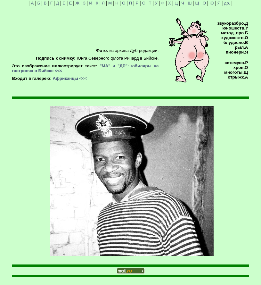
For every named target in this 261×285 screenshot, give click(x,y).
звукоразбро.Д (232, 23)
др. (227, 3)
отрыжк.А (238, 77)
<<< (58, 70)
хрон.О (240, 67)
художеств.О (234, 37)
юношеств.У (235, 28)
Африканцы (65, 78)
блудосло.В (236, 42)
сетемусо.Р (236, 62)
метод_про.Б (234, 32)
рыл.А (241, 47)
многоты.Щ (236, 72)
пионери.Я (237, 52)
